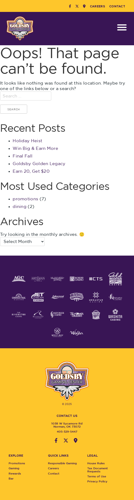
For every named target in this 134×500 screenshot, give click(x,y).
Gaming (15, 468)
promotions (25, 199)
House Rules (98, 463)
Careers (97, 6)
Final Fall (22, 156)
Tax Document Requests (99, 470)
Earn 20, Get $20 (31, 171)
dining (19, 206)
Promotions (18, 463)
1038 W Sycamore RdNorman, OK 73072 (65, 425)
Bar (12, 478)
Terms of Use (98, 476)
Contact (117, 6)
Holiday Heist (27, 140)
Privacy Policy (99, 481)
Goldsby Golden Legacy (39, 163)
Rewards (16, 473)
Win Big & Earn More (35, 148)
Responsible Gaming (64, 463)
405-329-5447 (65, 431)
